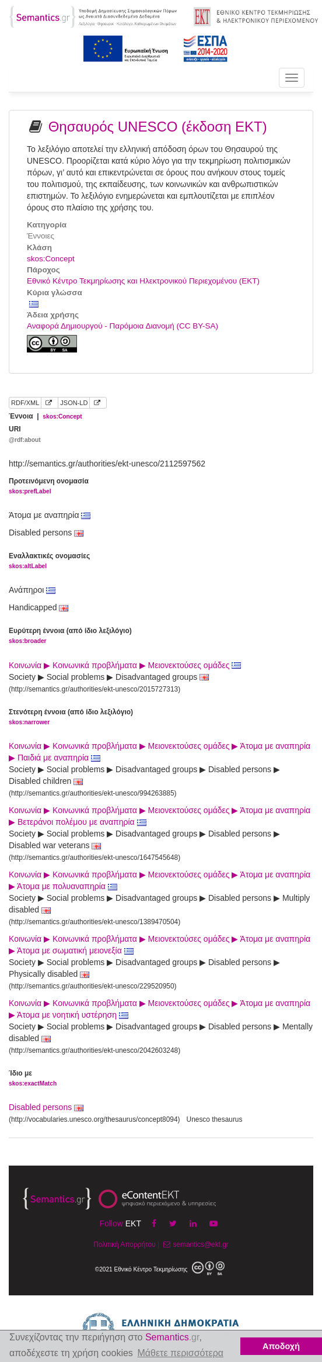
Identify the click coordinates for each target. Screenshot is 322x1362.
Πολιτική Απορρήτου (124, 1244)
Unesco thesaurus (215, 1119)
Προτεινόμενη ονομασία (49, 486)
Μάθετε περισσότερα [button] (180, 1353)
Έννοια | (45, 416)
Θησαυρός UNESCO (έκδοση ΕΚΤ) (157, 126)
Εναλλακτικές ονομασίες (49, 561)
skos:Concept (51, 258)
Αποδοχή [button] (281, 1346)
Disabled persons (40, 1107)
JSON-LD (74, 402)
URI (25, 434)
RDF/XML (25, 402)
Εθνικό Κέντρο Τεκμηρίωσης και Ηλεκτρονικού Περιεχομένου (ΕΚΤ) (143, 280)
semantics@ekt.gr (194, 1244)
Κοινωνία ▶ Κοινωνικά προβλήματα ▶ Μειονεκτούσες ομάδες (125, 665)
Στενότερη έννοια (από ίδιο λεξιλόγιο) (71, 717)
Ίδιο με (33, 1078)
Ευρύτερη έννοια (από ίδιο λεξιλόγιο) (70, 636)
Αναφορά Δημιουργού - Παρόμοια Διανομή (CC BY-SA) (122, 326)
